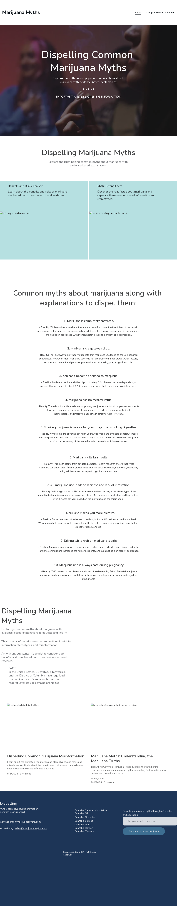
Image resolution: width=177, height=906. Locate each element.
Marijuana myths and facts (160, 12)
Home (138, 12)
